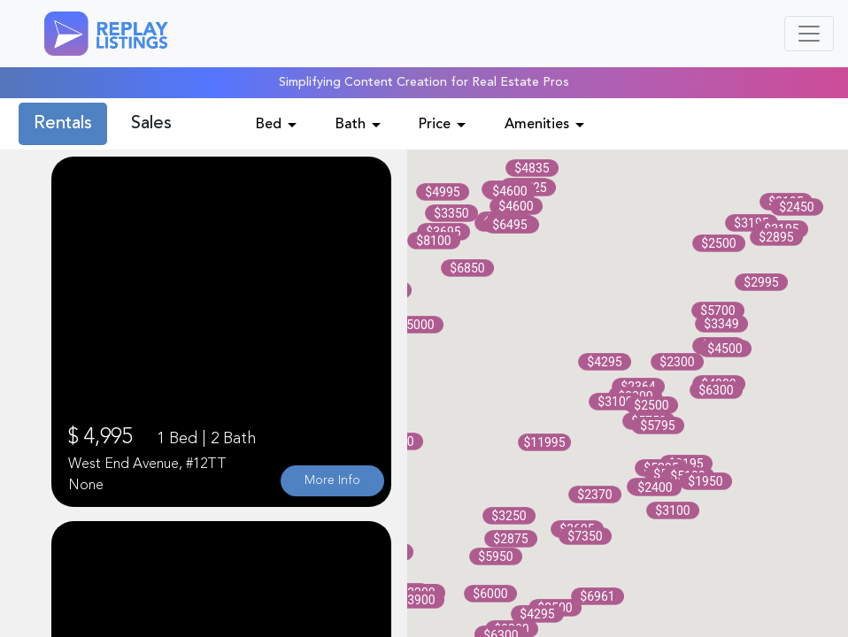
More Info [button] (332, 480)
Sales (151, 124)
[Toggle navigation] (809, 33)
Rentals (63, 124)
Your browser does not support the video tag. (221, 332)
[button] (442, 192)
